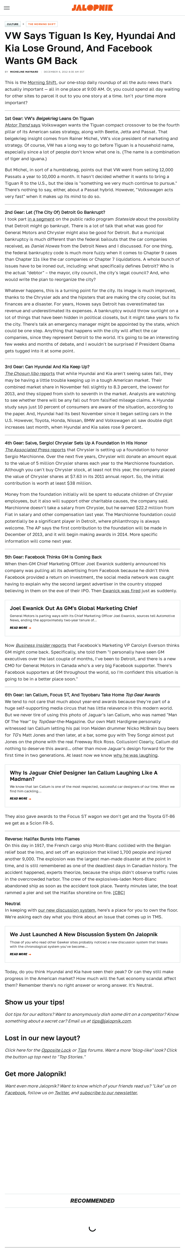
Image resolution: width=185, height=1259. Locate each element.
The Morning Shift (41, 24)
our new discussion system (66, 910)
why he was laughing (135, 755)
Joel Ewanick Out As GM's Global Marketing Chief (73, 608)
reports (30, 373)
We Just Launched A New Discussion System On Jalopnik (84, 934)
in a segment (41, 219)
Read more (18, 628)
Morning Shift (42, 82)
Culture (13, 24)
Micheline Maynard (24, 71)
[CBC (118, 892)
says (22, 124)
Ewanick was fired (121, 590)
